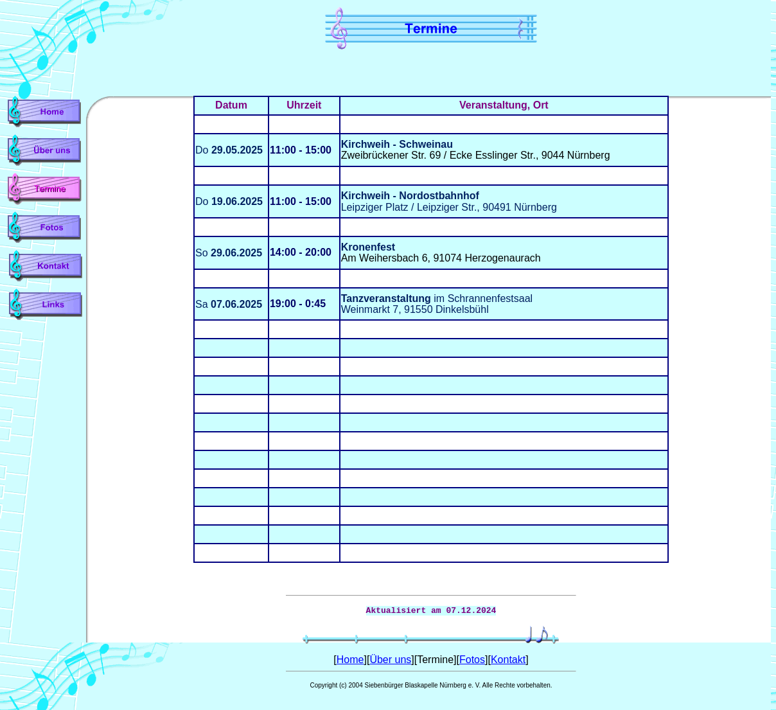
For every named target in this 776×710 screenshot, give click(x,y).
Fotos (472, 659)
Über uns (390, 659)
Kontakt (508, 659)
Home (350, 659)
